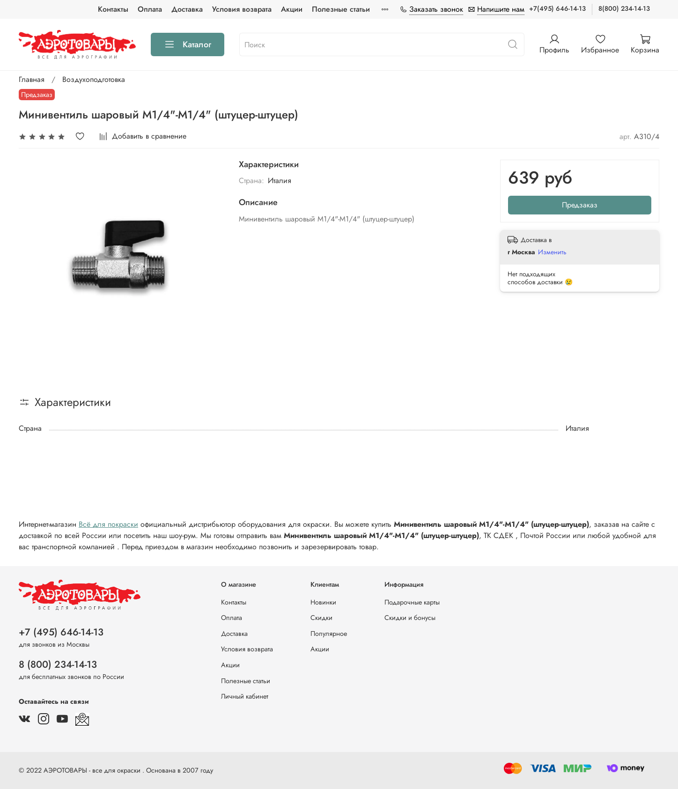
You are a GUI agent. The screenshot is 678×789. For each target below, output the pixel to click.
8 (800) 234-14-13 (58, 664)
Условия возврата (242, 9)
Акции (291, 9)
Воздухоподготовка (93, 79)
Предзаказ (579, 204)
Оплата (150, 9)
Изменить (552, 252)
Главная (31, 79)
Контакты (113, 9)
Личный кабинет (244, 696)
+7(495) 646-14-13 (557, 8)
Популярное (328, 633)
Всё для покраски (108, 524)
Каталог (187, 44)
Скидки (321, 617)
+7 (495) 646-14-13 (61, 632)
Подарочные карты (412, 602)
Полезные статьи (341, 9)
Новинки (323, 602)
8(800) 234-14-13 (624, 8)
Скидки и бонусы (409, 617)
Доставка (187, 9)
